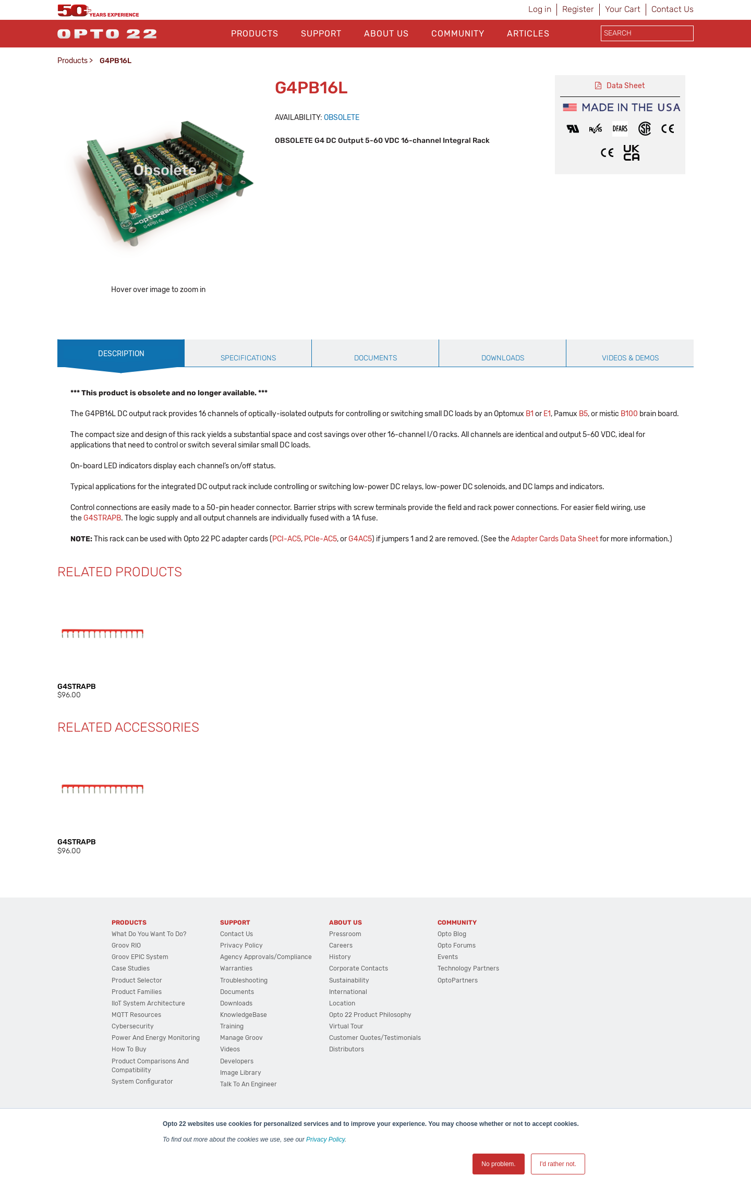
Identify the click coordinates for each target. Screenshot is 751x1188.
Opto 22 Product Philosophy (370, 1054)
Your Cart (622, 9)
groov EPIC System (140, 996)
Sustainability (349, 1020)
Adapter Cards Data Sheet (554, 578)
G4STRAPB (102, 557)
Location (342, 1043)
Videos (230, 1089)
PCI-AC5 (286, 578)
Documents (237, 1031)
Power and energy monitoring (156, 1077)
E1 (547, 453)
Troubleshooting (244, 1020)
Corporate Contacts (358, 1008)
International (348, 1031)
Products (254, 34)
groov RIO (126, 985)
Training (232, 1066)
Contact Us (672, 9)
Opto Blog (452, 973)
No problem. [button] (498, 1164)
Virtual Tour (346, 1066)
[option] (98, 323)
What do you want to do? (149, 973)
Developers (236, 1101)
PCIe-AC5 (320, 578)
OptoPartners (458, 1020)
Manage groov (241, 1077)
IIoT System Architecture (148, 1043)
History (340, 996)
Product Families (137, 1031)
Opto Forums (457, 985)
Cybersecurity (133, 1066)
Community (457, 34)
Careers (341, 985)
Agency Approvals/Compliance (266, 996)
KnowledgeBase (243, 1054)
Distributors (346, 1089)
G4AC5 (360, 578)
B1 (530, 453)
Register (578, 9)
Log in (539, 9)
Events (448, 996)
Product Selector (137, 1020)
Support (321, 34)
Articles (528, 34)
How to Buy (129, 1089)
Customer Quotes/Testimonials (375, 1077)
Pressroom (345, 973)
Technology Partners (468, 1008)
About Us (386, 34)
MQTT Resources (136, 1054)
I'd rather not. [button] (558, 1164)
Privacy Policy (325, 1139)
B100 (629, 453)
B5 (583, 453)
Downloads (236, 1043)
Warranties (236, 1008)
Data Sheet (626, 85)
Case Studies (131, 1008)
